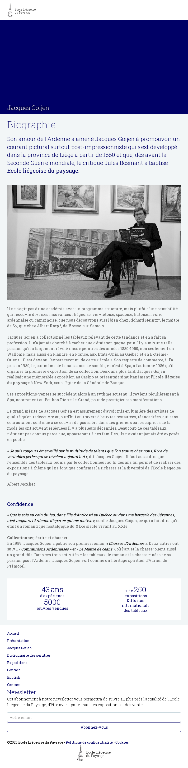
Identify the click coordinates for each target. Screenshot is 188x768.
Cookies (122, 742)
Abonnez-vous (94, 727)
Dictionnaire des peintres (29, 655)
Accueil (13, 633)
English (13, 677)
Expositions (17, 662)
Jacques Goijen (19, 648)
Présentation (18, 640)
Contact (13, 670)
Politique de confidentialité (89, 742)
